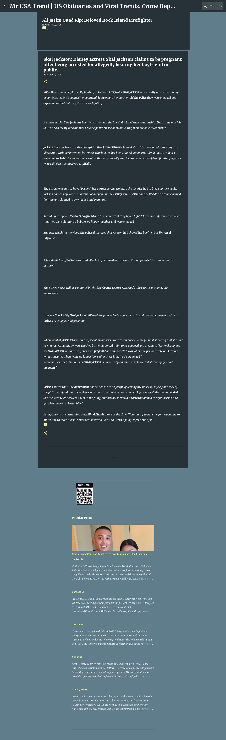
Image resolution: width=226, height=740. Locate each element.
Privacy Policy (79, 689)
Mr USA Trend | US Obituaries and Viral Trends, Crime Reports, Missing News (116, 6)
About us (77, 657)
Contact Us (78, 592)
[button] (45, 81)
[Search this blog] (205, 6)
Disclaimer (78, 624)
